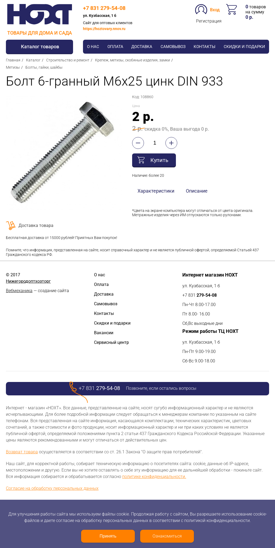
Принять (108, 536)
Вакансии (103, 332)
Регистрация (209, 21)
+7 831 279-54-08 (104, 8)
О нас (93, 46)
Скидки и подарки (244, 46)
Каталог (33, 60)
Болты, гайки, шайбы (44, 67)
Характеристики (156, 191)
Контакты (204, 46)
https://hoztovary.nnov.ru (104, 29)
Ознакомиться (167, 536)
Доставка (141, 46)
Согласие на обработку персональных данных (52, 488)
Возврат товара (22, 451)
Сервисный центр (111, 342)
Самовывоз (173, 46)
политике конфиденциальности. (154, 476)
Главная (13, 60)
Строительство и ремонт (67, 60)
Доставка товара (36, 225)
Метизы (13, 67)
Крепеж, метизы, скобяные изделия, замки (132, 60)
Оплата (115, 46)
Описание (197, 191)
